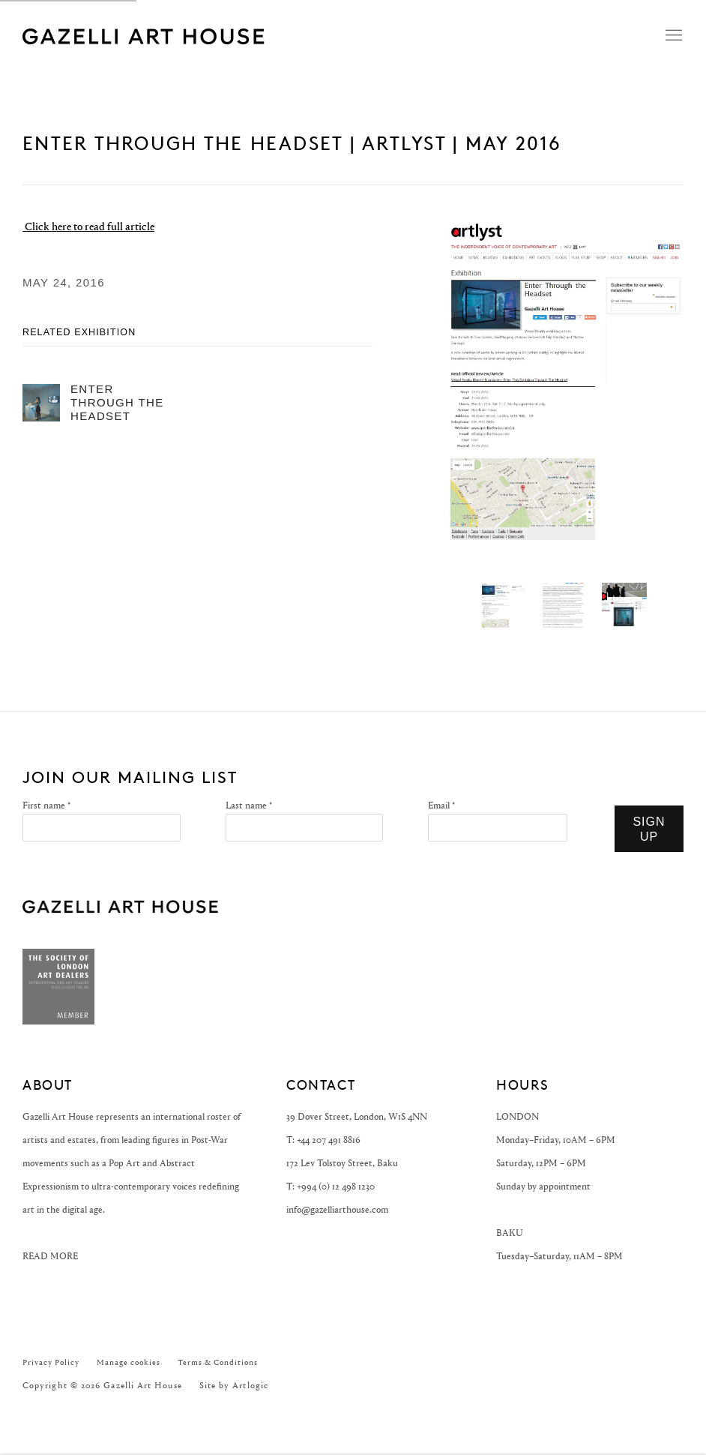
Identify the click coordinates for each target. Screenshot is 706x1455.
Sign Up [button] (649, 829)
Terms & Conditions (218, 1362)
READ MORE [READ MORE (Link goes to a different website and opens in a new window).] (50, 1256)
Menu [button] (672, 36)
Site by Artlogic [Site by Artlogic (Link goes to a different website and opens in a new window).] (233, 1385)
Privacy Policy (50, 1362)
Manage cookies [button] (128, 1362)
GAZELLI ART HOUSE (120, 907)
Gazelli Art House (209, 36)
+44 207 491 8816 (328, 1139)
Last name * (249, 805)
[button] (502, 605)
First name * (46, 805)
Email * (441, 805)
